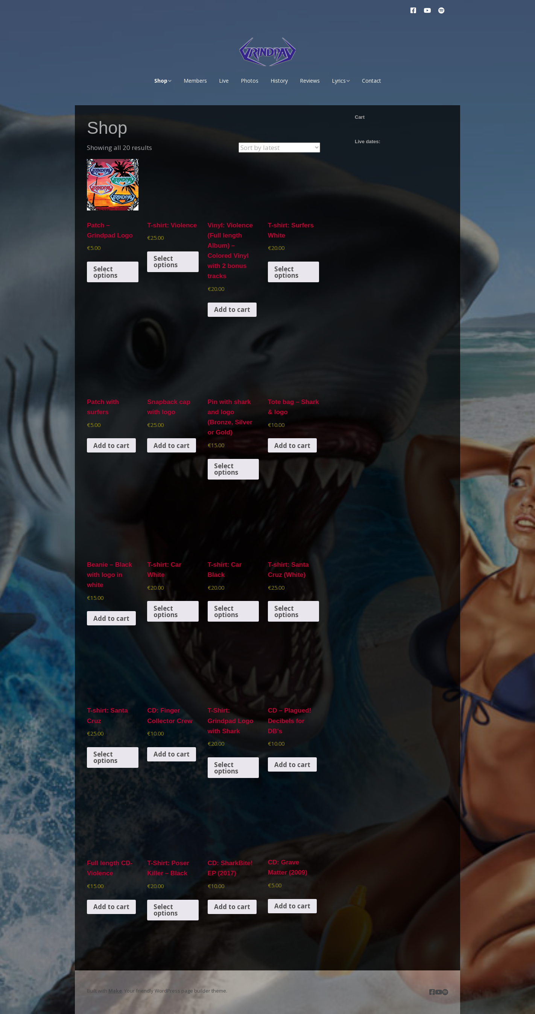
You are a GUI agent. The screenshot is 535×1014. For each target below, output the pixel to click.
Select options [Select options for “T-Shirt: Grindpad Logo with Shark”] (226, 767)
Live (224, 80)
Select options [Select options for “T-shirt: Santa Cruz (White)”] (286, 611)
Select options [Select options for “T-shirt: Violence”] (166, 261)
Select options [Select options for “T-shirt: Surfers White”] (286, 272)
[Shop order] (279, 147)
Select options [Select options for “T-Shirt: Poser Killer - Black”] (166, 909)
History (279, 80)
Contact (371, 80)
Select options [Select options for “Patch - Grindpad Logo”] (105, 272)
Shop (160, 80)
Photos (249, 80)
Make (115, 990)
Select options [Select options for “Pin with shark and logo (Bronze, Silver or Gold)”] (226, 469)
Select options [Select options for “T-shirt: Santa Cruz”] (105, 757)
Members (195, 80)
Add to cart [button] (232, 309)
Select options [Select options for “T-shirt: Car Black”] (226, 611)
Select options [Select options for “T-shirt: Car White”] (166, 611)
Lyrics (339, 80)
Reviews (310, 80)
